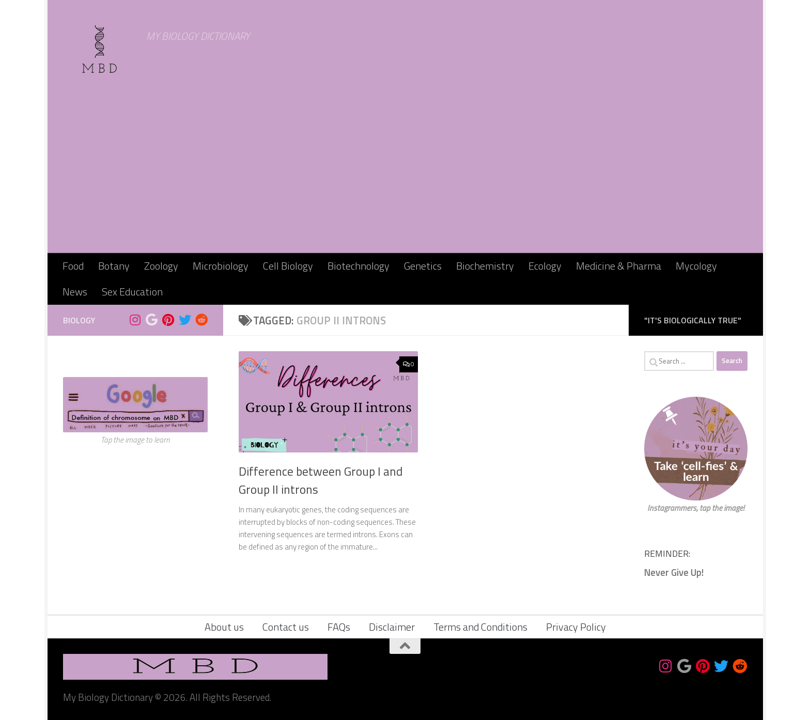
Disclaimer (392, 627)
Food (73, 266)
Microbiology (220, 266)
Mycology (696, 266)
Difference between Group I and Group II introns (320, 480)
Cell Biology (288, 266)
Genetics (423, 266)
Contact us (285, 627)
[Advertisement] (405, 175)
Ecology (545, 266)
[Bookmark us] (152, 320)
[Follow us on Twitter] (185, 320)
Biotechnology (359, 266)
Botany (114, 266)
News (75, 292)
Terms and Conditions (480, 627)
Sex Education (132, 292)
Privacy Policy (576, 627)
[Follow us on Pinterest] (168, 320)
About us (224, 627)
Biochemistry (485, 266)
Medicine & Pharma (618, 266)
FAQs (339, 627)
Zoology (161, 266)
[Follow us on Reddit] (201, 320)
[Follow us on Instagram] (135, 320)
